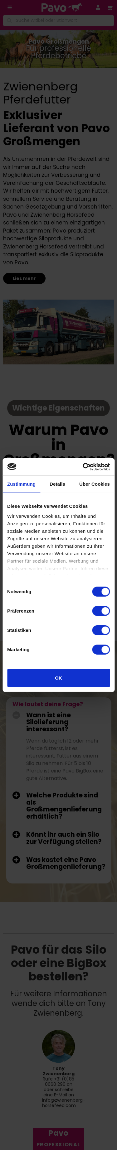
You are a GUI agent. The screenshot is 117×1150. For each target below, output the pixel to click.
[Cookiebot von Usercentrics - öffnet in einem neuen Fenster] (83, 467)
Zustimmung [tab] (21, 484)
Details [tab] (57, 484)
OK (58, 678)
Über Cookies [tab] (94, 484)
